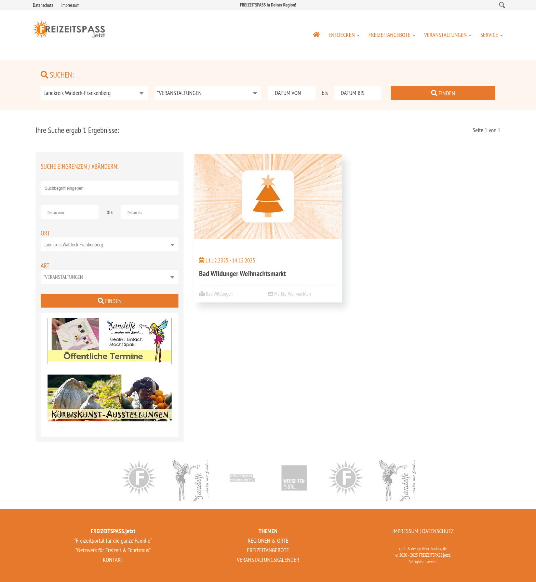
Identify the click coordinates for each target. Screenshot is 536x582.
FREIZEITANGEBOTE (391, 35)
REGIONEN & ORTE (267, 540)
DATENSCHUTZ (438, 531)
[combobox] (94, 93)
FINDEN (443, 93)
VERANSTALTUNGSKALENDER (268, 560)
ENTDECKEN (344, 35)
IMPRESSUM (405, 531)
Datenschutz (43, 5)
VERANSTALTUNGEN (448, 35)
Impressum (70, 5)
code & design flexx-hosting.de (423, 549)
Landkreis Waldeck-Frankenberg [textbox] (77, 93)
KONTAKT (113, 560)
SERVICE (491, 35)
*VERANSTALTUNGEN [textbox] (179, 93)
